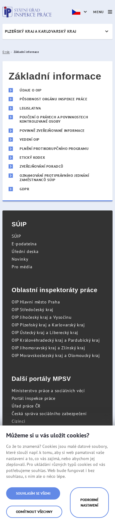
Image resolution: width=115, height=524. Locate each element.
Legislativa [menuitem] (30, 108)
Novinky (20, 259)
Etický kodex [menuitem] (32, 157)
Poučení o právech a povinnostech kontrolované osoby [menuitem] (54, 119)
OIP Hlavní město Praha (36, 302)
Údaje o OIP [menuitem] (31, 90)
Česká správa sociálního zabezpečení (49, 413)
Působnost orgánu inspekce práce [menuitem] (53, 99)
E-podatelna (24, 244)
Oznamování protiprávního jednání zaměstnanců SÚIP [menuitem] (54, 177)
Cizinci (18, 421)
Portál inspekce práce (34, 398)
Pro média (22, 266)
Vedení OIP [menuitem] (30, 139)
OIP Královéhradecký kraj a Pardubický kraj (56, 340)
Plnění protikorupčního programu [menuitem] (54, 149)
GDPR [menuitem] (24, 189)
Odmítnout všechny (34, 511)
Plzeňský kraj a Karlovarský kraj (40, 31)
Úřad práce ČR (26, 406)
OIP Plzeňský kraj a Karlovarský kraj (48, 325)
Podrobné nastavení (89, 502)
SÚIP (16, 236)
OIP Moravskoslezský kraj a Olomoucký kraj (56, 355)
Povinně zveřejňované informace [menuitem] (52, 130)
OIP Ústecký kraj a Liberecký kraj (45, 332)
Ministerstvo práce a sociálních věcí (48, 390)
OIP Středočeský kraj (32, 309)
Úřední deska (25, 251)
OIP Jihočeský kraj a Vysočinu (41, 317)
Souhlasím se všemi (33, 493)
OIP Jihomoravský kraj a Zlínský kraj (48, 348)
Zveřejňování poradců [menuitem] (41, 166)
